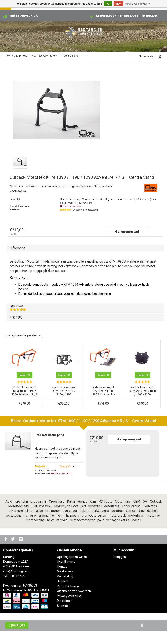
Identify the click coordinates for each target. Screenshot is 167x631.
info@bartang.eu (15, 571)
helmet (71, 515)
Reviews (85, 308)
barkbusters (100, 511)
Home (10, 55)
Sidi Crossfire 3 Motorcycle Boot (55, 506)
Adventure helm (16, 502)
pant (100, 520)
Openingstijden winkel (72, 557)
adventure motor (48, 511)
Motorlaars (123, 502)
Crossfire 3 (38, 502)
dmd (141, 511)
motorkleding (35, 520)
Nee (118, 3)
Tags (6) (16, 317)
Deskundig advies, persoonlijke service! (126, 16)
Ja (107, 3)
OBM (136, 502)
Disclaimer (64, 601)
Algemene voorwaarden (74, 591)
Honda (82, 502)
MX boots (105, 502)
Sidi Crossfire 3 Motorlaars (100, 506)
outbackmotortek (82, 520)
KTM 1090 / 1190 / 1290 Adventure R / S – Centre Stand (47, 55)
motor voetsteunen (92, 515)
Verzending (65, 576)
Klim (93, 502)
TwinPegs (150, 506)
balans (84, 511)
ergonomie (46, 515)
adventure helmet (21, 511)
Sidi (26, 506)
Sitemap (63, 606)
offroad (61, 520)
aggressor (70, 511)
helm (60, 515)
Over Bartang (66, 562)
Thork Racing (131, 506)
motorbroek (117, 515)
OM (145, 502)
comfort (117, 511)
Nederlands (146, 56)
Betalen (62, 581)
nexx (50, 520)
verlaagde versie (117, 520)
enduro (31, 515)
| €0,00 (17, 625)
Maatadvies (65, 571)
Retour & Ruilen (68, 586)
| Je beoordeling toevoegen (85, 210)
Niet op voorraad (127, 231)
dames (131, 511)
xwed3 (136, 520)
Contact (62, 567)
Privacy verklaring (69, 596)
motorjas (153, 515)
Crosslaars (57, 502)
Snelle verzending (23, 16)
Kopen (24, 375)
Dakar (71, 502)
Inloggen (120, 557)
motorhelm (136, 515)
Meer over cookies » (137, 3)
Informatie (17, 248)
